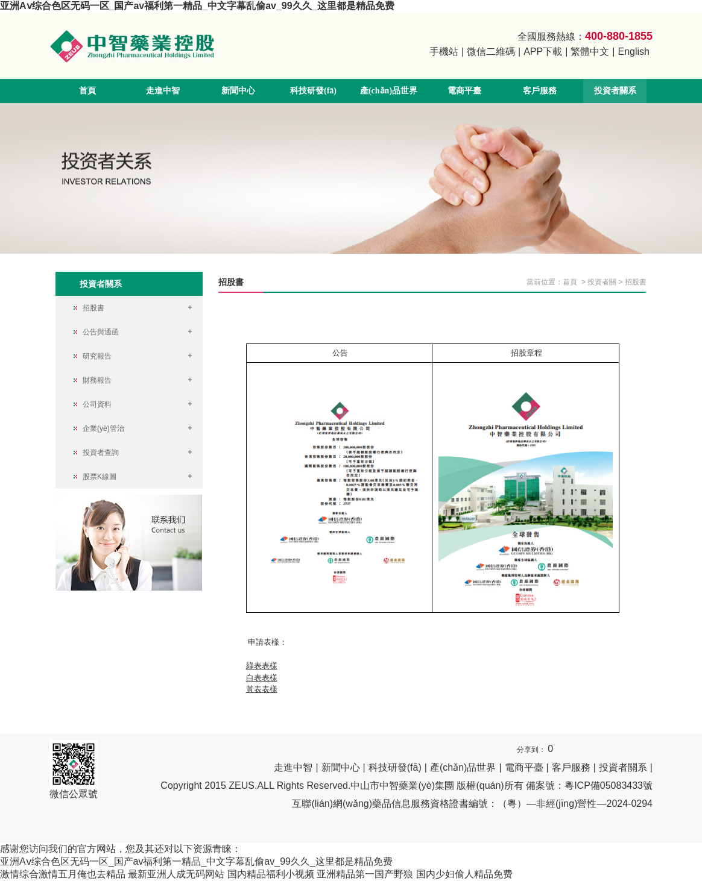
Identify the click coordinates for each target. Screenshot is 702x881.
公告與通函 (101, 332)
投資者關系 (615, 90)
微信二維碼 (491, 51)
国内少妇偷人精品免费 (464, 874)
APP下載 (542, 51)
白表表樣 (261, 677)
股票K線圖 (99, 476)
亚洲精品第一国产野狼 (365, 874)
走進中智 (163, 90)
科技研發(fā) (313, 90)
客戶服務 (540, 90)
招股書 (636, 282)
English (634, 51)
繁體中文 (590, 51)
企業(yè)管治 (103, 428)
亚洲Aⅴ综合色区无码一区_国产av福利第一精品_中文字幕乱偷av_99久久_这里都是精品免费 (197, 6)
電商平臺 (464, 90)
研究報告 (97, 356)
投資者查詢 (101, 452)
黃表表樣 (261, 689)
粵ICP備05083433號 (608, 785)
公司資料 (97, 404)
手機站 (443, 51)
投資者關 (601, 282)
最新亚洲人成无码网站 (176, 874)
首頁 (87, 90)
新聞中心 (238, 90)
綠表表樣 (261, 665)
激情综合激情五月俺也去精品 (62, 874)
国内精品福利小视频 (270, 874)
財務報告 (97, 380)
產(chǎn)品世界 (388, 90)
